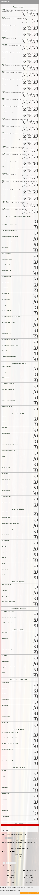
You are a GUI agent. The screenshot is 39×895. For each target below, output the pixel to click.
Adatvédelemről (33, 893)
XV (7, 863)
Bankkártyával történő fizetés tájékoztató (22, 838)
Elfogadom (24, 893)
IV (4, 863)
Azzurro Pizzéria (6, 2)
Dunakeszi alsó (12, 863)
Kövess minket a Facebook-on (9, 865)
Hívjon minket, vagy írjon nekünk (19, 846)
